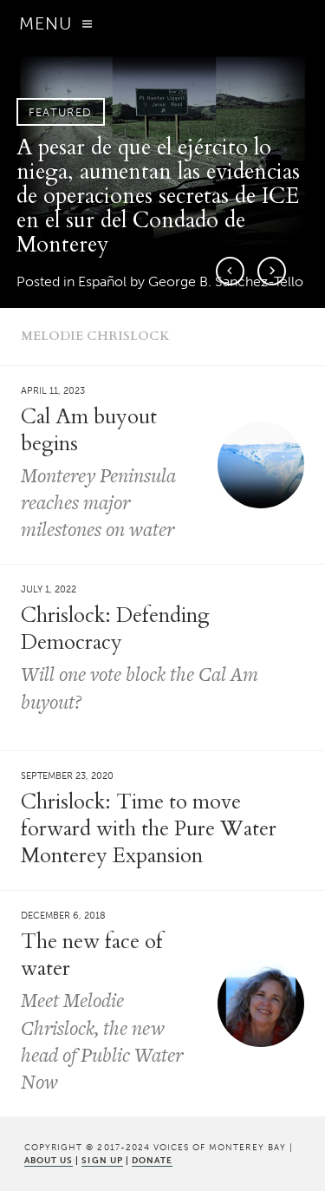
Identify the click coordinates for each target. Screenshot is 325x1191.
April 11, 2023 (53, 390)
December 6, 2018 (63, 915)
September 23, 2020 (67, 776)
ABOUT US (48, 1160)
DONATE (152, 1160)
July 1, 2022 (48, 589)
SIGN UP (101, 1160)
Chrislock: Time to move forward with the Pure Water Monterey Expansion (148, 829)
